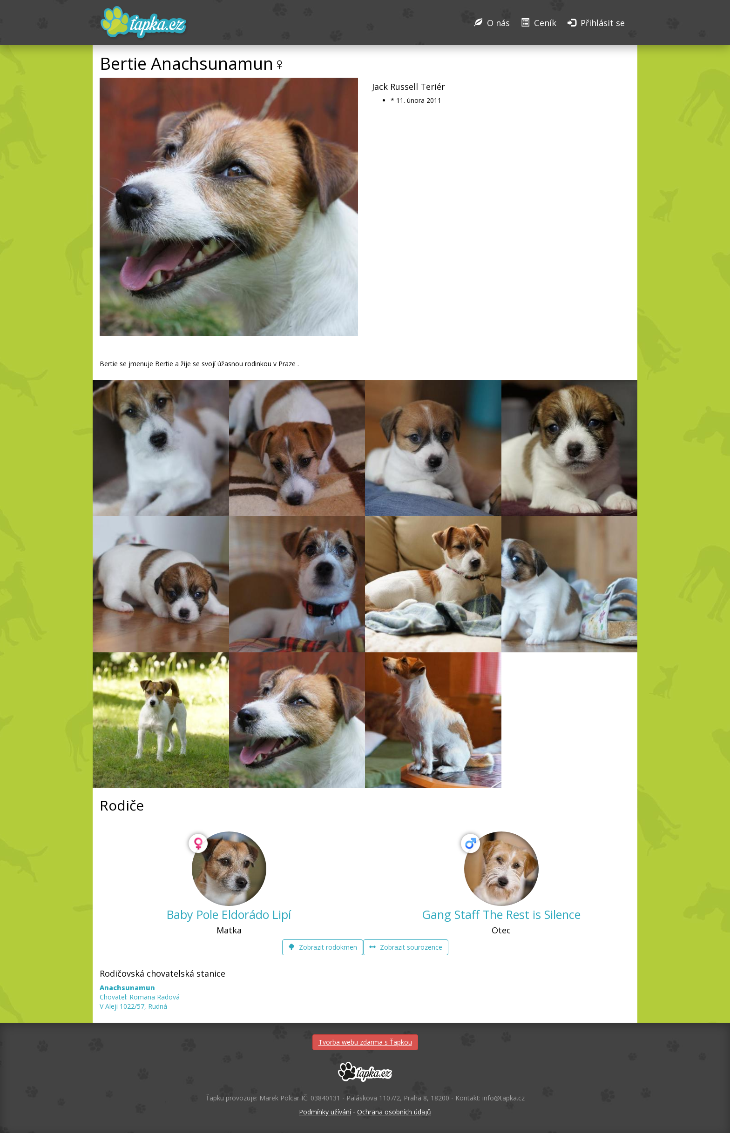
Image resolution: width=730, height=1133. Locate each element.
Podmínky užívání (325, 1111)
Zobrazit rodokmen (322, 947)
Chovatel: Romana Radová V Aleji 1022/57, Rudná (140, 997)
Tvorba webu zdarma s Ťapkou (365, 1042)
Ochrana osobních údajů (394, 1111)
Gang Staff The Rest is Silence (501, 914)
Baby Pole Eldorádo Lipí (229, 914)
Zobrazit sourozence (405, 947)
